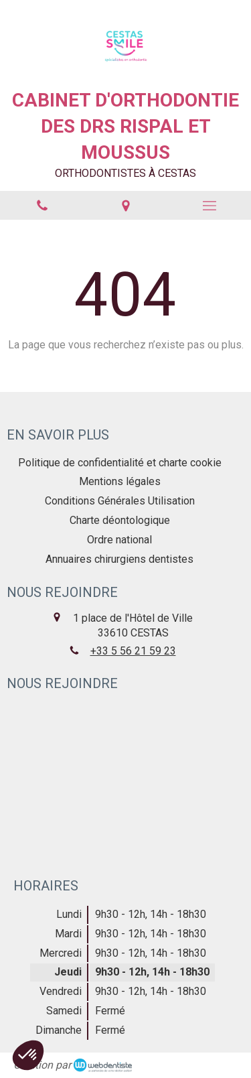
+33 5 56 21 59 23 (133, 651)
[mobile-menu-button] (209, 205)
